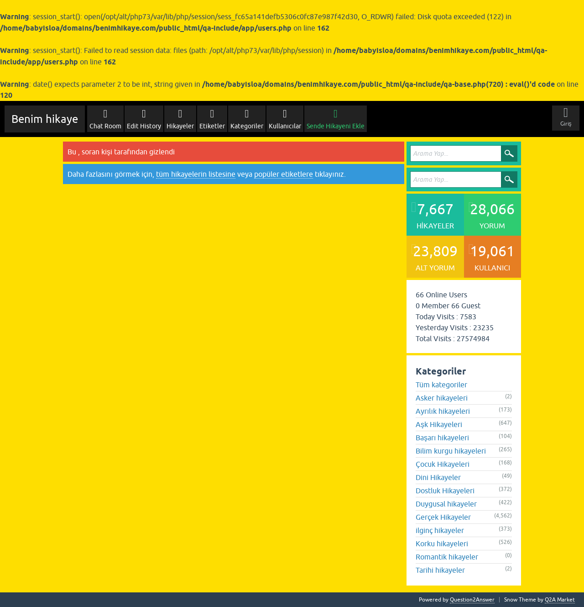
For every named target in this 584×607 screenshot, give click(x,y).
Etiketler (212, 126)
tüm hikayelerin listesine (195, 174)
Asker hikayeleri (442, 398)
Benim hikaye (44, 119)
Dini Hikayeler (438, 477)
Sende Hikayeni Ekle (336, 126)
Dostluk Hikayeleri (445, 490)
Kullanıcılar (285, 126)
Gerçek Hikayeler (443, 517)
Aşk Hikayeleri (439, 424)
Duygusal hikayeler (446, 504)
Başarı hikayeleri (442, 437)
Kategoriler (246, 126)
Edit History (144, 126)
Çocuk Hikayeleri (442, 464)
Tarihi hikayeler (440, 570)
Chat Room (105, 126)
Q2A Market (560, 599)
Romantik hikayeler (447, 557)
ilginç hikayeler (440, 530)
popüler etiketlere (283, 174)
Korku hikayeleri (442, 543)
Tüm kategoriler (441, 384)
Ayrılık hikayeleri (443, 411)
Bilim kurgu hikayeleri (451, 451)
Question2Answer (472, 599)
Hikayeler (180, 126)
